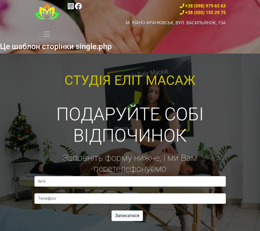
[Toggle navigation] (46, 34)
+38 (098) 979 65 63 (205, 6)
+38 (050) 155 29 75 (205, 12)
